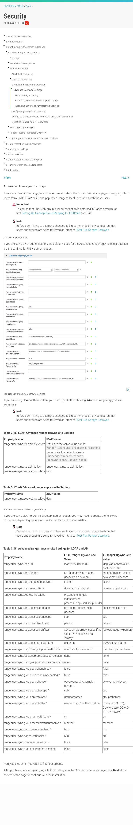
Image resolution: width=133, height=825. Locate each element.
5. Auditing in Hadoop (17, 149)
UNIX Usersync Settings (27, 95)
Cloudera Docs (13, 6)
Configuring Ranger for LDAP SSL (29, 111)
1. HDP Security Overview (19, 36)
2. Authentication (14, 41)
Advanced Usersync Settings (27, 89)
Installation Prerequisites (22, 63)
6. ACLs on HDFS (14, 154)
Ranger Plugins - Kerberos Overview (28, 132)
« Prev (7, 177)
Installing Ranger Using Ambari (23, 52)
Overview (14, 58)
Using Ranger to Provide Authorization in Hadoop (33, 138)
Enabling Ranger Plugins (22, 127)
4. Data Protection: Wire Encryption (23, 143)
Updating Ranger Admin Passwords (30, 121)
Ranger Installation (19, 68)
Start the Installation (22, 74)
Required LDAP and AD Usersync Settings (36, 100)
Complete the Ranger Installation (28, 84)
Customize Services (22, 79)
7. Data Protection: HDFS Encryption (24, 159)
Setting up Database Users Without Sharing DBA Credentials (42, 116)
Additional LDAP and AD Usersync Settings (37, 105)
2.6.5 (28, 6)
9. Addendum (12, 170)
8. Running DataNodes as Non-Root (24, 164)
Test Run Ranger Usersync (93, 230)
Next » (126, 177)
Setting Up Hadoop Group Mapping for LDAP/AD (51, 213)
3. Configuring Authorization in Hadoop (25, 46)
